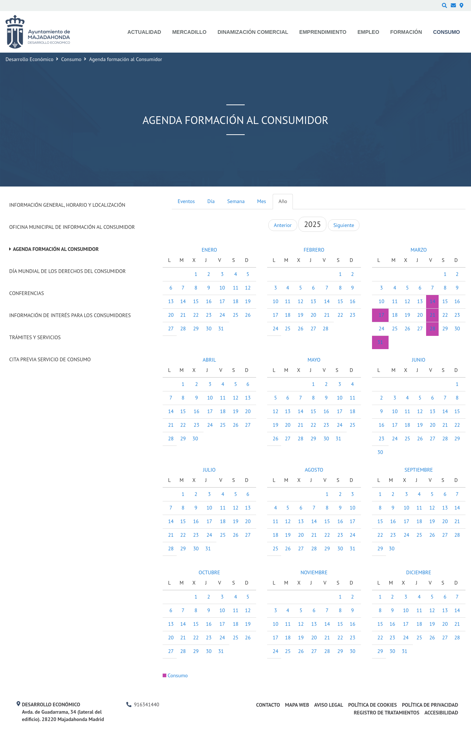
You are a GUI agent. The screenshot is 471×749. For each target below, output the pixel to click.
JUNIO (418, 359)
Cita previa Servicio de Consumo (50, 359)
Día (211, 201)
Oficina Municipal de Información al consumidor (72, 227)
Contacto (268, 705)
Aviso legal (328, 705)
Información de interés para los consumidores (70, 315)
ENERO (209, 249)
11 (235, 287)
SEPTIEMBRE (418, 469)
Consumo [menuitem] (446, 32)
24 (222, 315)
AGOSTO (314, 469)
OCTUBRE (209, 572)
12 (248, 287)
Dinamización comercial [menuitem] (252, 32)
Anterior (282, 225)
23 (209, 315)
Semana (235, 201)
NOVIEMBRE (314, 572)
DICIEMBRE (418, 572)
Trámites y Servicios (35, 337)
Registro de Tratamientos (386, 712)
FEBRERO (314, 249)
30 (209, 328)
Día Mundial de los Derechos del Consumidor (67, 271)
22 (196, 315)
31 (221, 328)
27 (171, 328)
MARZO (419, 249)
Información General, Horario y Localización (67, 205)
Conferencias (26, 293)
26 (248, 315)
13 (171, 301)
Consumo (71, 59)
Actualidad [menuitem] (144, 32)
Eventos (186, 201)
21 (183, 315)
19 (248, 301)
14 (183, 301)
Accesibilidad (441, 712)
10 (222, 287)
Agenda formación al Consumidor (56, 249)
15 (196, 301)
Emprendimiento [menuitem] (322, 32)
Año (283, 201)
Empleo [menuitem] (368, 32)
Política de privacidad (430, 705)
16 (209, 301)
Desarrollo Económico (29, 59)
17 (222, 301)
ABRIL (209, 359)
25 (235, 315)
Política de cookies (372, 705)
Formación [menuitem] (406, 32)
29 (196, 328)
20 (171, 315)
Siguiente (343, 225)
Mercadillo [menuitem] (189, 32)
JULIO (209, 469)
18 (235, 301)
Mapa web (297, 705)
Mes (261, 201)
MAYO (314, 359)
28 (183, 328)
